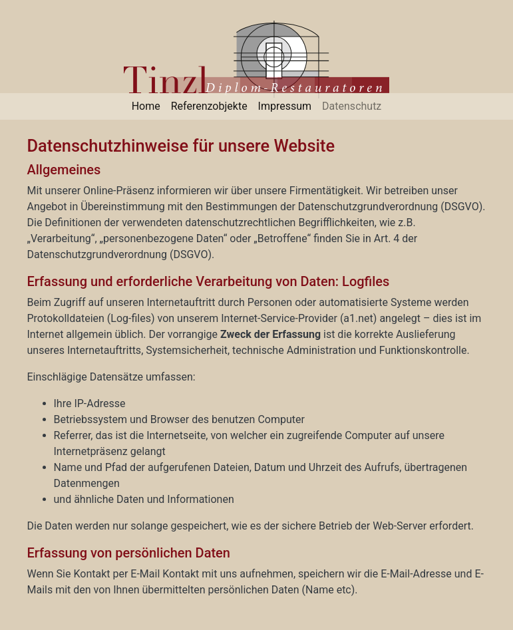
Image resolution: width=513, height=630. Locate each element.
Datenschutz (351, 106)
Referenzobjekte (209, 106)
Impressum (285, 106)
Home (146, 106)
